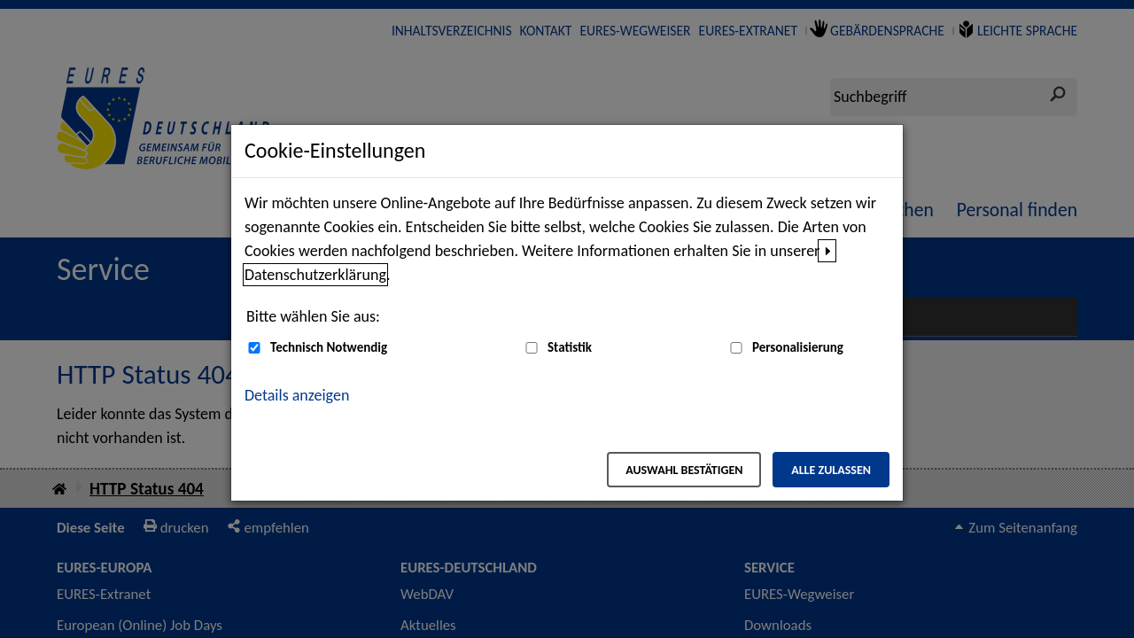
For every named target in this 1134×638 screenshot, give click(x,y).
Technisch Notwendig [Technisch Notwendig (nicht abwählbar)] (328, 347)
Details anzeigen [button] (297, 395)
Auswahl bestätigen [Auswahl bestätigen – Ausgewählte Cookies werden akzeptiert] (683, 470)
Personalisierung (797, 347)
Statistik (570, 347)
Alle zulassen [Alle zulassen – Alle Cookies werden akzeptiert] (831, 470)
